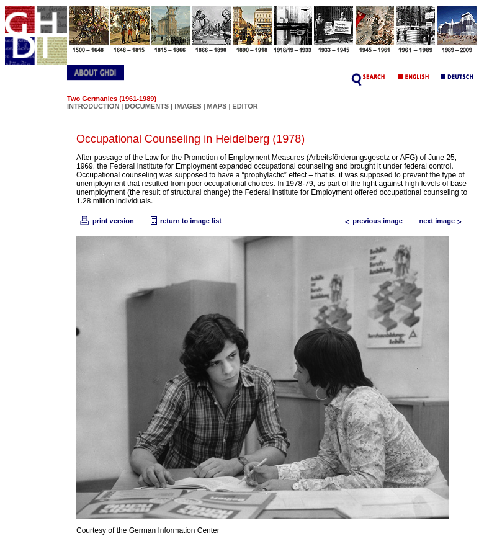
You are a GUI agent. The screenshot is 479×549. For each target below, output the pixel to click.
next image (443, 221)
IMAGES (187, 106)
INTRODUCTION (93, 106)
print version (106, 221)
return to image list (185, 221)
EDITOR (244, 106)
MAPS (217, 106)
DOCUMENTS (147, 106)
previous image (371, 221)
